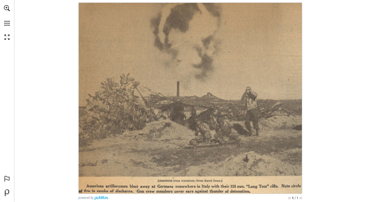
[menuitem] (7, 15)
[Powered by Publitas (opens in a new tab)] (7, 193)
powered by (86, 198)
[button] (7, 8)
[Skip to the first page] (289, 198)
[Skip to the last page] (301, 198)
